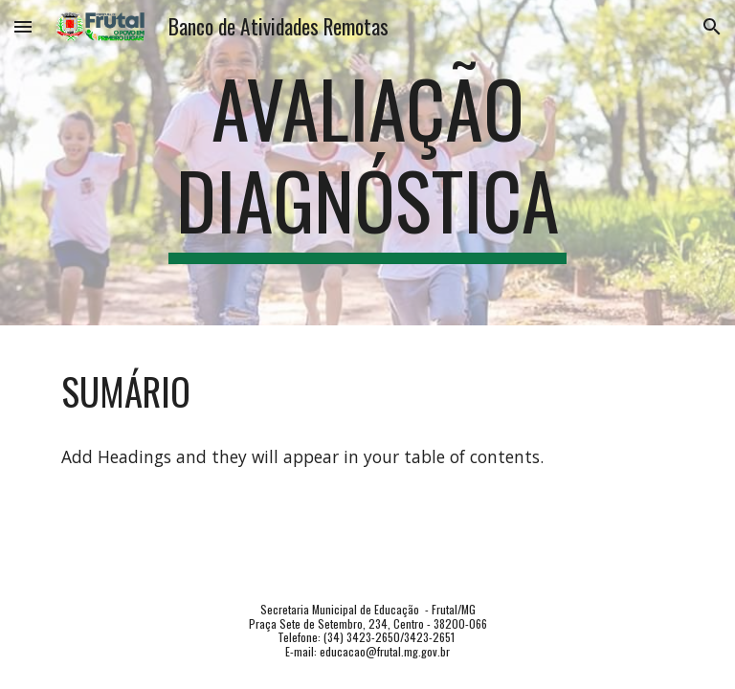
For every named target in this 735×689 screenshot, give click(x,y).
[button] (23, 26)
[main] (367, 163)
